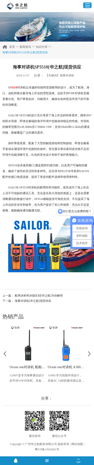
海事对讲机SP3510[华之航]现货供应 (25, 52)
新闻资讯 (25, 47)
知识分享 (41, 47)
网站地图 (77, 444)
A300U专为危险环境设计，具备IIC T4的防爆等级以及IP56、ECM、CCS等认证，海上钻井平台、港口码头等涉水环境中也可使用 (65, 378)
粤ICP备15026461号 (47, 449)
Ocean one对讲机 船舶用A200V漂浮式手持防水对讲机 (28, 367)
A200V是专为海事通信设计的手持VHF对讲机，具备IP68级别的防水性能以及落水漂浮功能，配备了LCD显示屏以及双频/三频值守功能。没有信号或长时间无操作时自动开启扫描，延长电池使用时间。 (27, 378)
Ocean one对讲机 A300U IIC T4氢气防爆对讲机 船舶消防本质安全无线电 (66, 367)
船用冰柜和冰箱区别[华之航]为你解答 (39, 295)
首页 (12, 47)
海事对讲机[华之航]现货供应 (33, 301)
